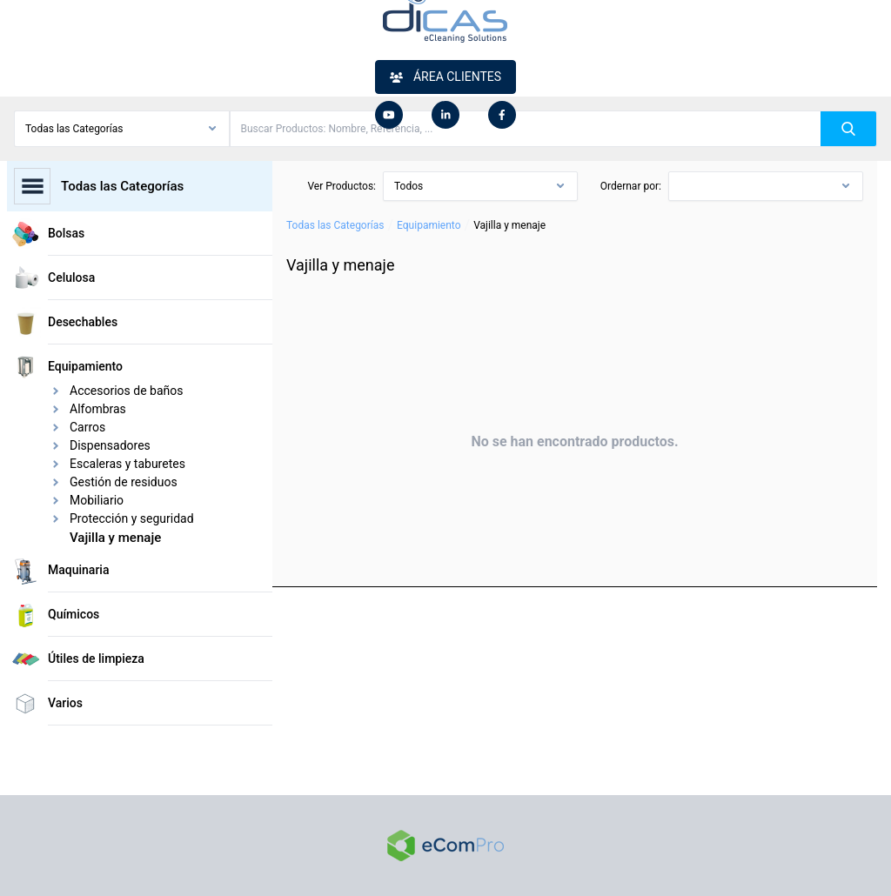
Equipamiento (428, 225)
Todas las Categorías (335, 225)
